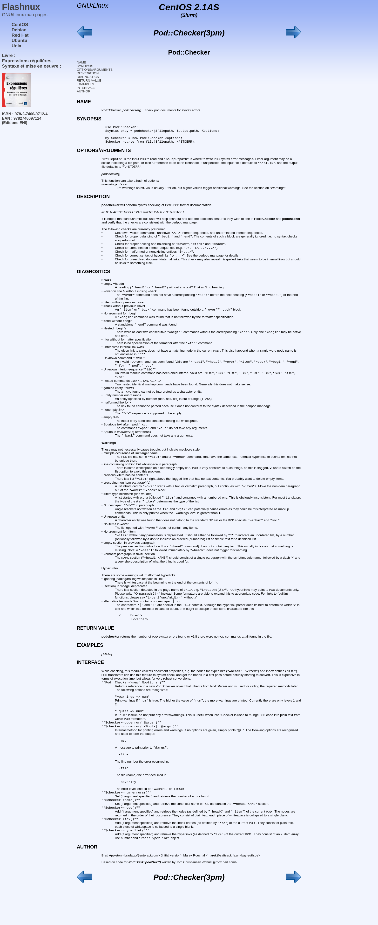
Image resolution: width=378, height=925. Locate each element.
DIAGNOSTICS (88, 77)
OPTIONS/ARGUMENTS (95, 69)
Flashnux (21, 7)
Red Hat (20, 35)
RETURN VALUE (89, 80)
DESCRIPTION (88, 73)
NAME (81, 62)
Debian (19, 29)
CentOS (20, 24)
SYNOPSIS (85, 66)
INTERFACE (86, 88)
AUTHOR (83, 91)
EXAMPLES (85, 84)
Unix (16, 45)
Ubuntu (19, 40)
